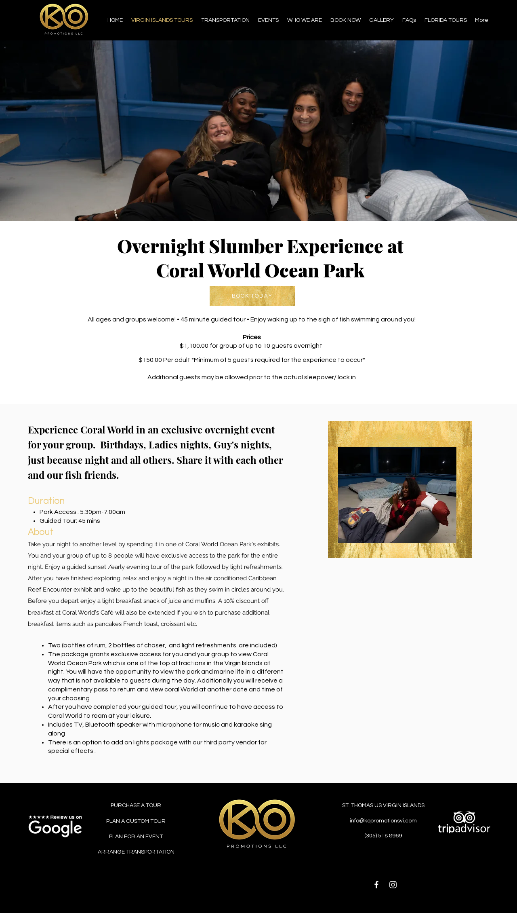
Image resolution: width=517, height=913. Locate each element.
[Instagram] (393, 885)
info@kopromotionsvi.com (383, 821)
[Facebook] (376, 885)
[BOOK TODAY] (252, 296)
